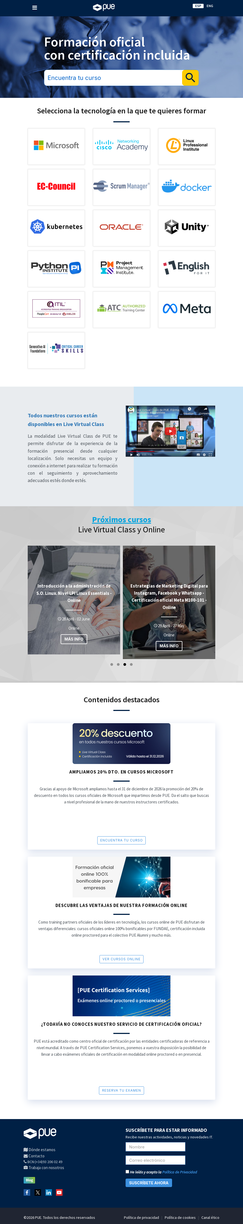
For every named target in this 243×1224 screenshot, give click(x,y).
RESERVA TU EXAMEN (121, 1090)
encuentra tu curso (121, 840)
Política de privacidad (141, 1217)
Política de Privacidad (179, 1172)
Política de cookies (180, 1217)
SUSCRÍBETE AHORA (149, 1182)
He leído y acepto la (161, 1172)
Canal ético (210, 1217)
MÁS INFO (73, 639)
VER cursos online (121, 959)
